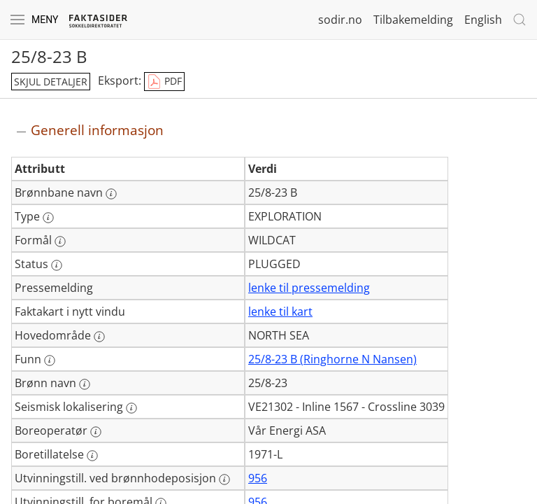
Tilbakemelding (413, 19)
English (483, 19)
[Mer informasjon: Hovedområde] (99, 336)
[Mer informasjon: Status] (56, 265)
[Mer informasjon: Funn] (49, 360)
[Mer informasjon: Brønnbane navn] (111, 194)
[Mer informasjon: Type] (48, 217)
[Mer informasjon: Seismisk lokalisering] (131, 408)
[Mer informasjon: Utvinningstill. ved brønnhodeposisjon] (224, 479)
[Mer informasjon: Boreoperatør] (95, 432)
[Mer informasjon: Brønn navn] (84, 384)
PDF (164, 82)
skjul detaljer (50, 81)
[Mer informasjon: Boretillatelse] (92, 455)
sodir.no (340, 19)
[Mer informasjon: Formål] (60, 241)
